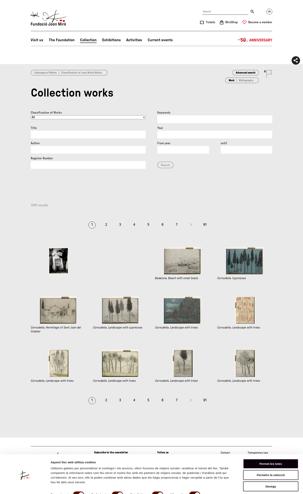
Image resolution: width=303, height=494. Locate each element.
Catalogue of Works (45, 72)
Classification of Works (46, 112)
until (224, 143)
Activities (134, 40)
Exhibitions (111, 40)
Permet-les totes (271, 449)
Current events (160, 40)
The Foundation (62, 40)
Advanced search (245, 72)
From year (163, 143)
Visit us (37, 40)
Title (34, 128)
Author (35, 143)
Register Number (42, 158)
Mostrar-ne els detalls (66, 486)
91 (205, 224)
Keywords (163, 112)
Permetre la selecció (271, 461)
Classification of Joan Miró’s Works (81, 72)
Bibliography (246, 80)
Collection (88, 40)
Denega (271, 472)
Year (160, 128)
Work (231, 80)
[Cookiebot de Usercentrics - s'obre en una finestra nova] (25, 486)
